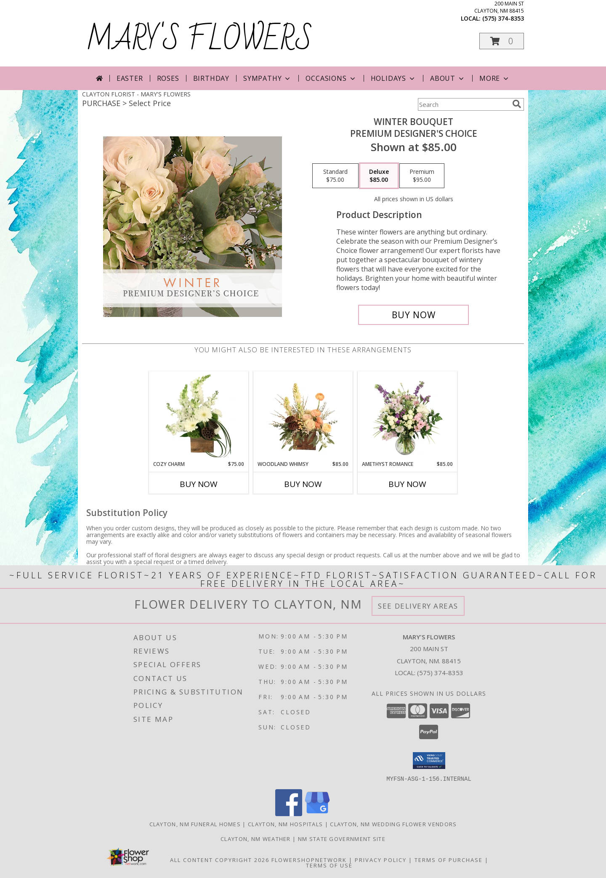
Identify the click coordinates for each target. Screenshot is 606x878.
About (447, 78)
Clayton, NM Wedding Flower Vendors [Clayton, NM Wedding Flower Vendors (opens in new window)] (393, 823)
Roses (168, 78)
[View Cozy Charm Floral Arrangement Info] (199, 415)
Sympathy (267, 78)
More (494, 78)
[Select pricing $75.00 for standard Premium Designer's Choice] (335, 176)
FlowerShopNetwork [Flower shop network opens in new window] (309, 859)
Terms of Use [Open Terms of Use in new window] (329, 865)
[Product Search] (463, 104)
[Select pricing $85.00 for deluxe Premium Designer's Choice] (379, 176)
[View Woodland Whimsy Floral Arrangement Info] (303, 415)
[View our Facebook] (288, 813)
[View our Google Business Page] (317, 813)
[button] (501, 41)
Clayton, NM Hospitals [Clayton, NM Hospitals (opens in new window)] (285, 823)
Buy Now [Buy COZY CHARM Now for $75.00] (199, 484)
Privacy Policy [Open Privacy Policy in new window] (381, 859)
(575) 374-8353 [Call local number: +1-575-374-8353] (503, 18)
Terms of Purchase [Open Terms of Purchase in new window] (449, 859)
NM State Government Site (341, 838)
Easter (130, 78)
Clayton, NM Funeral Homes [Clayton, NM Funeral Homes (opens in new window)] (195, 823)
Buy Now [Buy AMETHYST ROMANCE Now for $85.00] (407, 484)
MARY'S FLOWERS (199, 40)
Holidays (393, 78)
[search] (517, 104)
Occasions (331, 78)
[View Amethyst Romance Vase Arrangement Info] (407, 415)
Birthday (211, 78)
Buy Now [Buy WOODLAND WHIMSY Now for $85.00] (303, 484)
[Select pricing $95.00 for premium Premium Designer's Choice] (422, 176)
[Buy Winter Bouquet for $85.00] (413, 315)
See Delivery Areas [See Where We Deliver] (418, 606)
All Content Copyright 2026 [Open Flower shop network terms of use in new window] (219, 859)
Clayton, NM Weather (256, 838)
